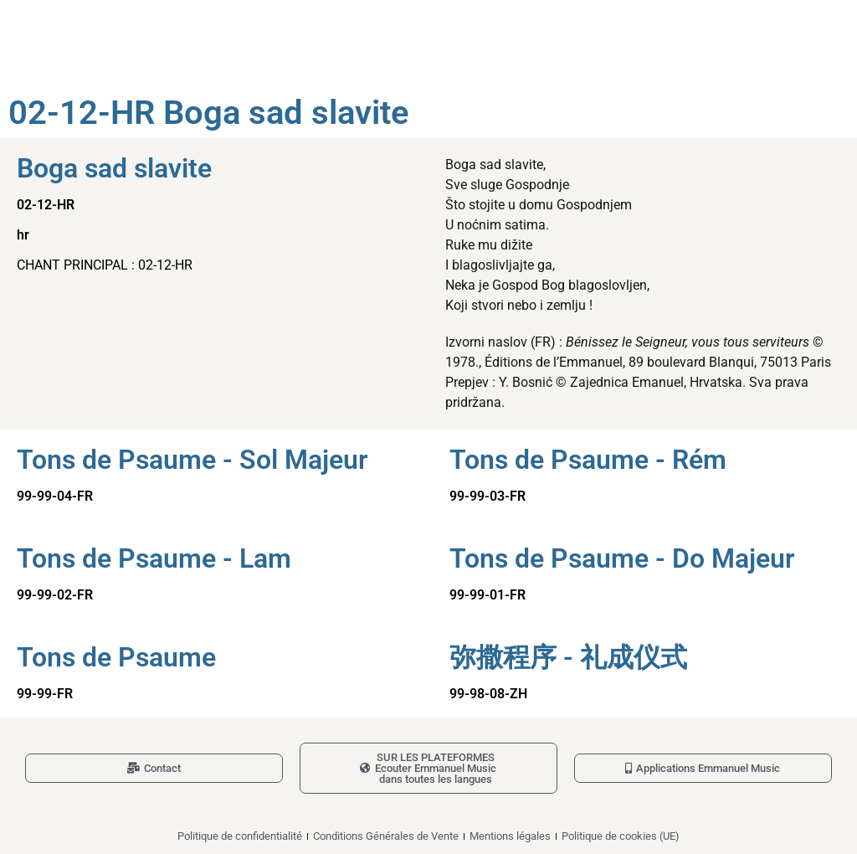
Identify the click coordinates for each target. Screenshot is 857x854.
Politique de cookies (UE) (621, 836)
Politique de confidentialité (239, 836)
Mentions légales (510, 836)
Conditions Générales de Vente (386, 836)
